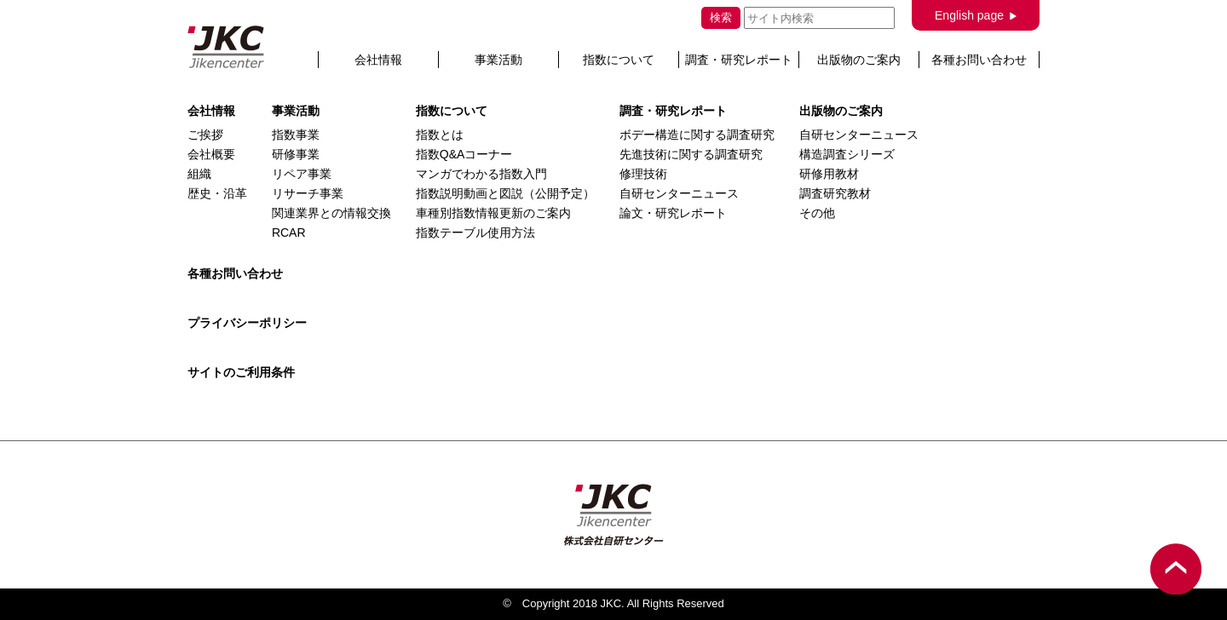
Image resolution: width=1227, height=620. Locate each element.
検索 (721, 17)
